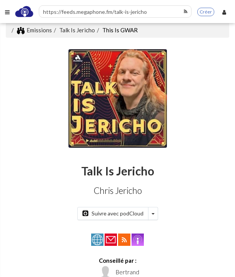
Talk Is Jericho (77, 30)
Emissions (34, 30)
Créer (206, 12)
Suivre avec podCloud (112, 213)
